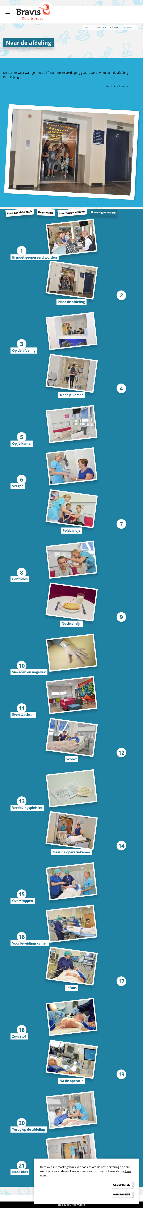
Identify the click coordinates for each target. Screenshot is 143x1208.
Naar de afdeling (71, 302)
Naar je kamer (71, 395)
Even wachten (23, 715)
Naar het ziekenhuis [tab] (19, 212)
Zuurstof (19, 1036)
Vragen (18, 486)
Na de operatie (71, 1081)
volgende (122, 86)
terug (109, 86)
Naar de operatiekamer (71, 852)
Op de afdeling (23, 350)
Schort (71, 759)
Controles (20, 579)
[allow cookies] (122, 1185)
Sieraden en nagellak (29, 672)
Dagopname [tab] (45, 212)
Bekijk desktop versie (71, 1205)
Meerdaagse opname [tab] (72, 212)
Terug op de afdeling (28, 1129)
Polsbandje (71, 530)
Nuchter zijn (71, 623)
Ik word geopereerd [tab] (103, 212)
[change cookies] (122, 1194)
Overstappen (22, 901)
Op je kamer (22, 443)
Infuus (71, 988)
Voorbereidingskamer (29, 943)
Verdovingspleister (27, 808)
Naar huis (20, 1172)
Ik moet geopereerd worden (34, 257)
